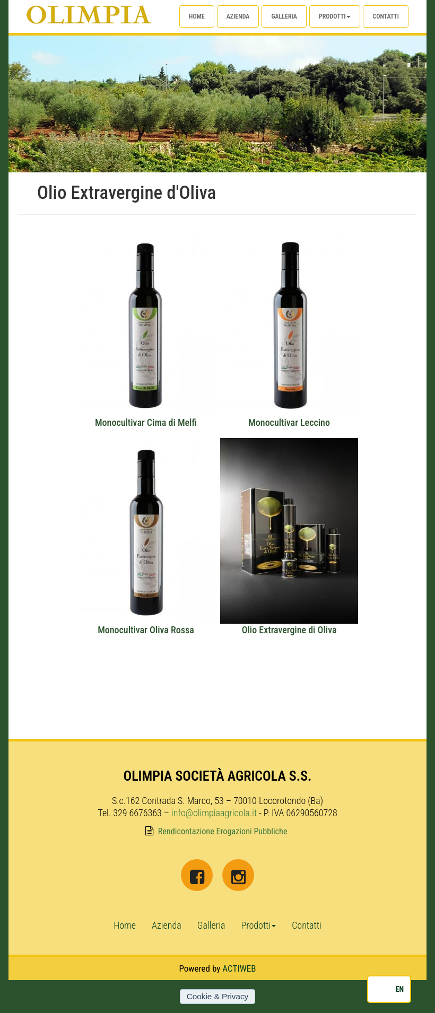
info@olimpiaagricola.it (214, 812)
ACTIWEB (239, 968)
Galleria (284, 16)
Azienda (238, 16)
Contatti (385, 16)
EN (400, 989)
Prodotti (335, 16)
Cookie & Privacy (217, 996)
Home (197, 16)
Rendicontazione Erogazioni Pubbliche (223, 831)
